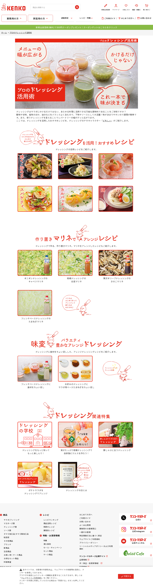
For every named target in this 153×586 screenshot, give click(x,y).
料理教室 (7, 562)
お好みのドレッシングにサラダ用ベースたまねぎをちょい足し (76, 386)
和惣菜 (6, 537)
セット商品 (48, 551)
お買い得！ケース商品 (13, 555)
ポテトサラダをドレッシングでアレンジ (36, 492)
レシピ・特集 (85, 18)
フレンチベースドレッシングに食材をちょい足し (36, 386)
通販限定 (64, 18)
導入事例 (47, 544)
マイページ (116, 7)
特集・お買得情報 (51, 535)
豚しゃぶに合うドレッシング (117, 450)
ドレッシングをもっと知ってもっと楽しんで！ (36, 452)
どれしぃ (107, 120)
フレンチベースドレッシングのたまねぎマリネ (36, 320)
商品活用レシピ (50, 523)
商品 (5, 514)
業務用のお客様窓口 (87, 528)
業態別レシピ (49, 530)
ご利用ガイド (85, 518)
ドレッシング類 (10, 527)
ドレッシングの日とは (76, 490)
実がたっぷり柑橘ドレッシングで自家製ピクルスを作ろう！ (76, 452)
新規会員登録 (106, 7)
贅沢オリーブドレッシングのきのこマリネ (117, 280)
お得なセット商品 (11, 558)
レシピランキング (51, 520)
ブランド (7, 544)
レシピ (46, 514)
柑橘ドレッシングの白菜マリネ (76, 280)
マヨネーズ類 (9, 523)
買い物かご (146, 7)
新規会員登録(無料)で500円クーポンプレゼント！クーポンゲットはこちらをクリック (76, 27)
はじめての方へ (85, 514)
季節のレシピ (49, 527)
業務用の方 (13, 18)
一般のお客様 (85, 532)
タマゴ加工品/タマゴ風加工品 (16, 534)
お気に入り (126, 7)
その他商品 (8, 541)
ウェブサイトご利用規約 (89, 539)
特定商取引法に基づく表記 (90, 535)
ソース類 (7, 530)
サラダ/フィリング (11, 520)
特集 (45, 540)
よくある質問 (85, 525)
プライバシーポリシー (88, 542)
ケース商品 (48, 554)
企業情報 (83, 559)
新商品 (6, 548)
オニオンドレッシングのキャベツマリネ (36, 280)
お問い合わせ (85, 521)
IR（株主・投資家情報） (89, 563)
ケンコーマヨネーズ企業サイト (92, 556)
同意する (126, 576)
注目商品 (7, 551)
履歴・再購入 (136, 7)
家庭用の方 (39, 18)
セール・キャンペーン (53, 547)
